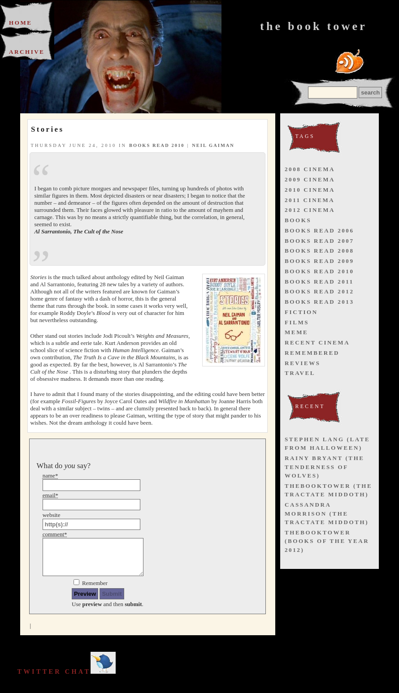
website (52, 515)
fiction (301, 312)
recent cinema (317, 342)
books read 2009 (319, 261)
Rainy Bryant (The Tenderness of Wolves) (324, 467)
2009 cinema (310, 179)
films (297, 322)
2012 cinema (310, 210)
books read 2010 (157, 145)
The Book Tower (313, 26)
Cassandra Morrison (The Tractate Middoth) (327, 513)
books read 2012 (319, 291)
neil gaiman (213, 145)
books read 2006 (319, 230)
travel (300, 373)
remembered (312, 352)
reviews (303, 363)
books (298, 220)
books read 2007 (319, 240)
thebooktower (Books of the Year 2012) (327, 541)
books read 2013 (319, 301)
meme (296, 332)
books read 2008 (319, 250)
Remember (95, 583)
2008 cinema (310, 169)
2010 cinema (310, 189)
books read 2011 (319, 281)
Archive (27, 51)
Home (20, 22)
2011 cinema (309, 200)
